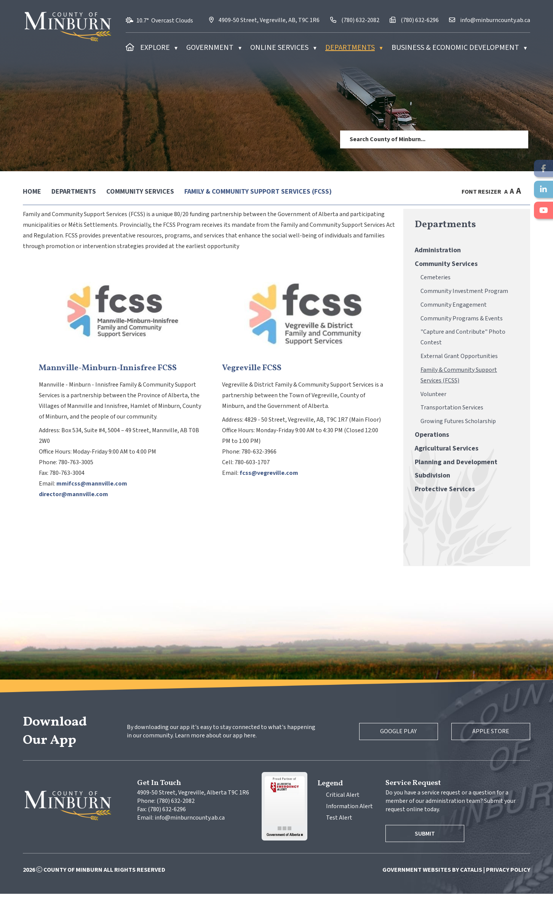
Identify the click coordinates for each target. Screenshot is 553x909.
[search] (424, 139)
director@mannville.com (207, 502)
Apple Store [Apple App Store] (488, 746)
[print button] (526, 192)
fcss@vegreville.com (399, 480)
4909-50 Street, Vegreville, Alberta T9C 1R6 (193, 808)
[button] (517, 139)
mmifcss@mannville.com (225, 491)
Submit (428, 849)
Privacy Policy (508, 885)
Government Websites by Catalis (432, 885)
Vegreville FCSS (382, 375)
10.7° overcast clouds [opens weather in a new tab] (164, 20)
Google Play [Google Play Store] (390, 746)
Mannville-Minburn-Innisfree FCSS (242, 375)
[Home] (130, 47)
